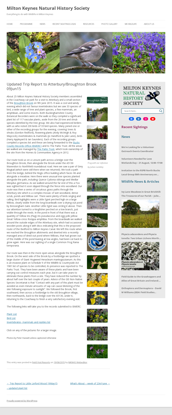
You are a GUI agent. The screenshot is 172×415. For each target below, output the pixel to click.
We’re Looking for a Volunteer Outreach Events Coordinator (137, 149)
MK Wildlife (131, 24)
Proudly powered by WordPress (22, 400)
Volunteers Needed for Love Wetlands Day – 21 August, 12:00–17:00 (141, 160)
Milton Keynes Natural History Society (48, 8)
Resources (88, 24)
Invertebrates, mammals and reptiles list (28, 322)
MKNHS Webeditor (77, 362)
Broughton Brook (23, 103)
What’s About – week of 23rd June (90, 383)
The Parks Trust (45, 149)
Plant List (12, 314)
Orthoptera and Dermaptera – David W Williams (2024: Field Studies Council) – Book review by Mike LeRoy (141, 290)
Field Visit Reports (41, 362)
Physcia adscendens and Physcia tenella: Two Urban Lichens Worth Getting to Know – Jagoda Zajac (140, 236)
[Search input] (141, 111)
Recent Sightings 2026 (64, 24)
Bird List (11, 318)
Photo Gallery (109, 24)
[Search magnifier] (160, 111)
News (42, 24)
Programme (26, 24)
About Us (149, 24)
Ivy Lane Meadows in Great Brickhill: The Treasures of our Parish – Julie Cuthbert (141, 194)
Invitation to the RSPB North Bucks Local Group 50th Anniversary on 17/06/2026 (140, 172)
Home (10, 24)
